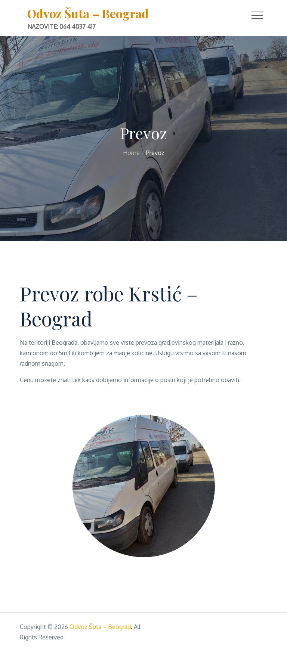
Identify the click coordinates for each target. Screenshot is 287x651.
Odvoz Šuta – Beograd (88, 13)
